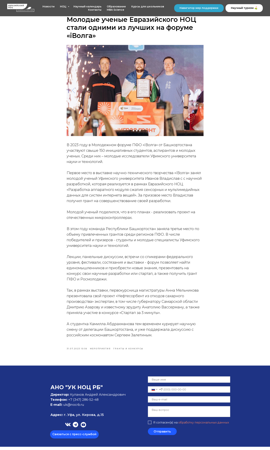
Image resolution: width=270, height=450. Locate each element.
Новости (49, 6)
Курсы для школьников (147, 6)
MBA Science (115, 9)
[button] (74, 438)
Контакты (94, 9)
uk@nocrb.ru (73, 408)
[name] (189, 383)
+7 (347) (75, 403)
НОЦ (63, 6)
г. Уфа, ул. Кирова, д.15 (77, 418)
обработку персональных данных (203, 425)
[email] (189, 402)
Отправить (162, 434)
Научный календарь (87, 6)
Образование (116, 6)
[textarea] (189, 414)
